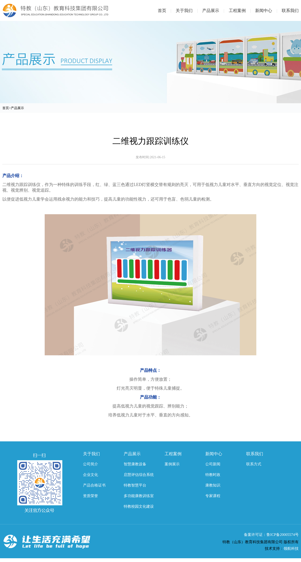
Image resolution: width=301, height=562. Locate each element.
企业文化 (90, 475)
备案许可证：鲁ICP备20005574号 (271, 535)
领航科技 (291, 548)
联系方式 (253, 464)
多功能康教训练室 (139, 496)
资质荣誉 (90, 496)
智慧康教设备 (135, 464)
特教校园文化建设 (139, 506)
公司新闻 (212, 464)
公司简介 (90, 464)
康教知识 (212, 485)
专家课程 (212, 496)
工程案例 (242, 10)
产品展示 (215, 10)
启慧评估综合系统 (139, 475)
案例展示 (172, 464)
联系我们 (290, 10)
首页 (167, 10)
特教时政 (212, 475)
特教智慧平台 (135, 485)
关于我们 (189, 10)
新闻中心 (268, 10)
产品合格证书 (94, 485)
